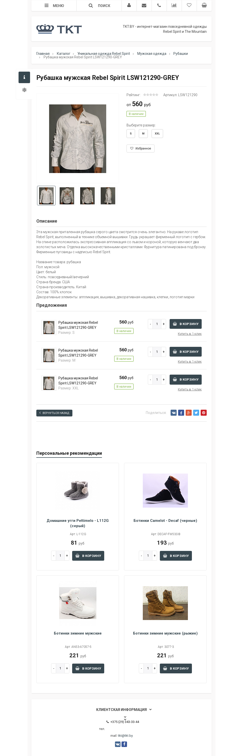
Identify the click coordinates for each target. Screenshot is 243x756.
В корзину (185, 324)
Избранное (140, 148)
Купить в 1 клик (190, 334)
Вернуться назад (54, 413)
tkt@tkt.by (125, 735)
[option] (78, 138)
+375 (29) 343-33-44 (122, 722)
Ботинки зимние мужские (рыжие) (165, 633)
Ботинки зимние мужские (78, 633)
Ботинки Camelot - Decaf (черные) (165, 520)
